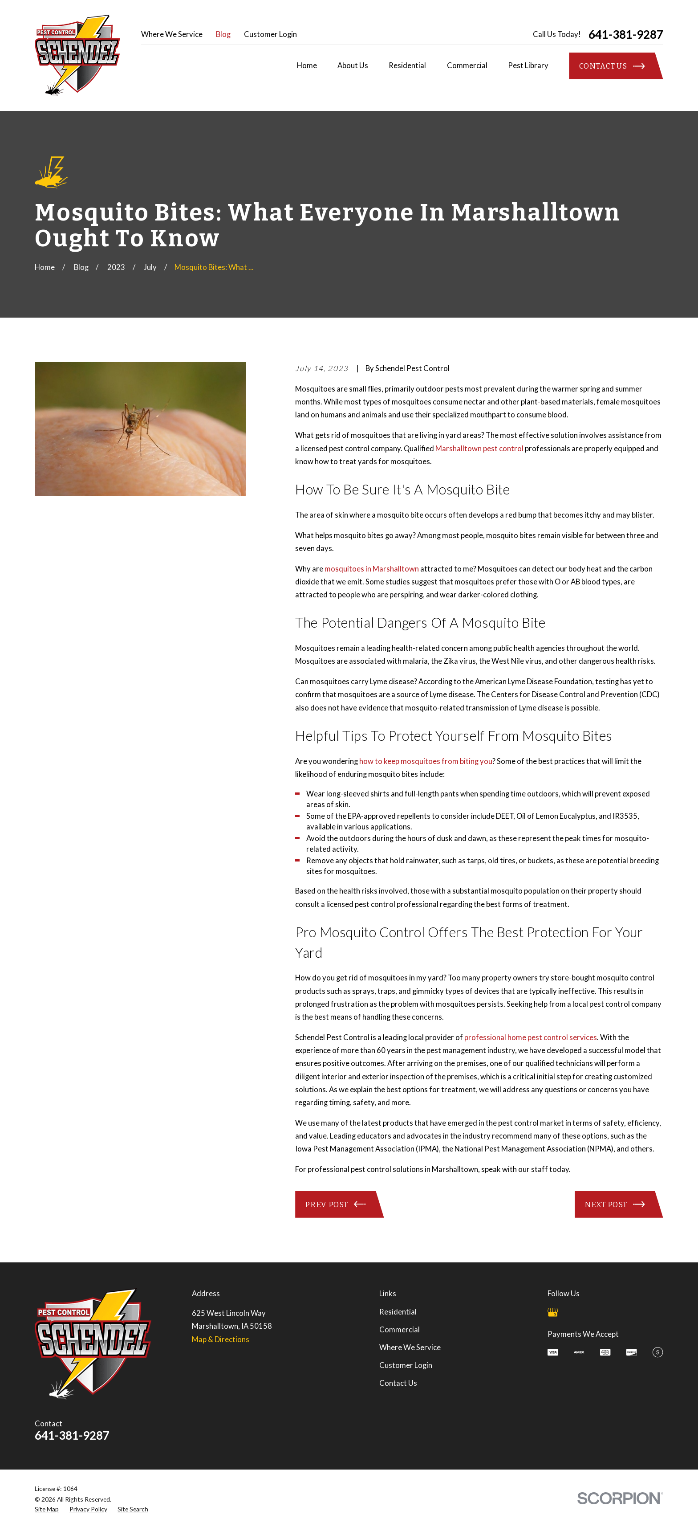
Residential (398, 1311)
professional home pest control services (530, 1037)
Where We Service (172, 34)
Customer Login (270, 34)
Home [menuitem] (307, 65)
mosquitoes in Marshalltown (372, 568)
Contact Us (398, 1383)
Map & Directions (220, 1339)
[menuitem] (47, 1509)
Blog (223, 34)
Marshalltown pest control (479, 448)
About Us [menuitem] (352, 65)
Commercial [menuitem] (467, 65)
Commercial (399, 1329)
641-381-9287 (625, 34)
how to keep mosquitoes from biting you (425, 761)
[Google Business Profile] (553, 1312)
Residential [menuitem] (407, 65)
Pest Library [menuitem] (528, 65)
